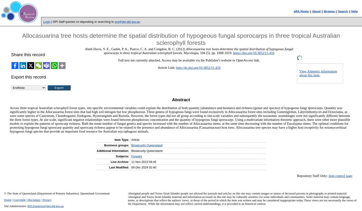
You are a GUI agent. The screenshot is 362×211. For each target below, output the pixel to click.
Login (46, 21)
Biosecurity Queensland (147, 145)
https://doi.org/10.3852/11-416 (253, 53)
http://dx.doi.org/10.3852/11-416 (198, 67)
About (316, 11)
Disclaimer (33, 200)
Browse (329, 11)
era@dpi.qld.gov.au (127, 21)
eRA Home (301, 11)
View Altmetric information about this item (318, 73)
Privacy (46, 200)
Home (7, 200)
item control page (340, 176)
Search (343, 11)
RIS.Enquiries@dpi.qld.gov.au (45, 206)
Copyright (19, 200)
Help (354, 11)
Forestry (136, 156)
